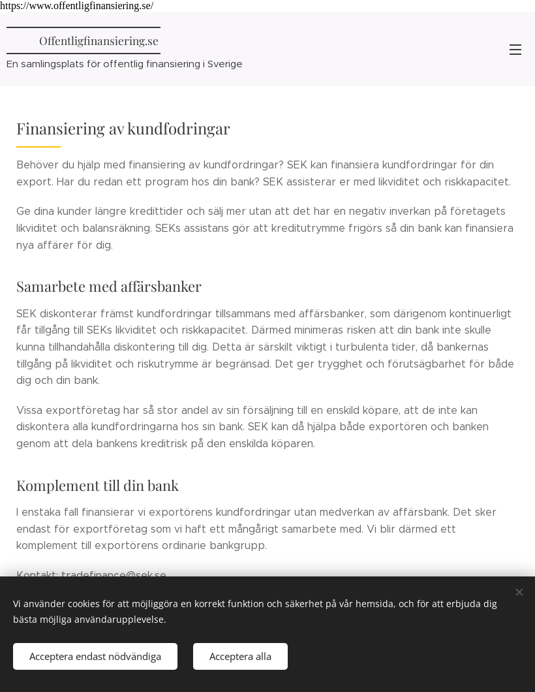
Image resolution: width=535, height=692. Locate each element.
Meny (515, 49)
